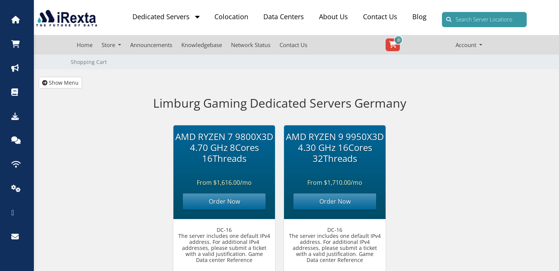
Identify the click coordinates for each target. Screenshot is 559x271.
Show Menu (60, 82)
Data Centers (283, 16)
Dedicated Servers (165, 16)
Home (85, 45)
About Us (333, 16)
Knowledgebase (201, 45)
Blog (419, 16)
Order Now (224, 201)
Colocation (231, 16)
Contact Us (380, 16)
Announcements (151, 45)
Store (109, 45)
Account (467, 45)
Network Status (250, 45)
